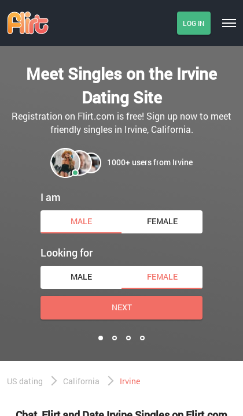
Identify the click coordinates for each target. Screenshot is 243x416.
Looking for (67, 252)
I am (51, 197)
